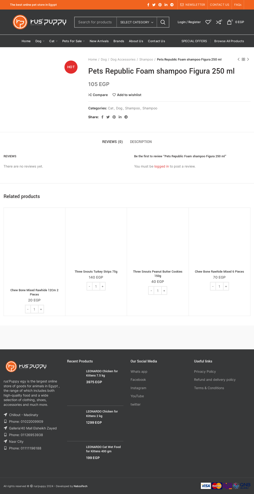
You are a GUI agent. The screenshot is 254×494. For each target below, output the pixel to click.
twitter (136, 404)
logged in (161, 166)
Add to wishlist (129, 95)
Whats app (139, 371)
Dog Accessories (123, 59)
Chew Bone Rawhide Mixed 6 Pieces (219, 272)
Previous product (238, 59)
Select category (134, 22)
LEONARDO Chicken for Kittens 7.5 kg (102, 373)
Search (163, 22)
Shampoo (146, 59)
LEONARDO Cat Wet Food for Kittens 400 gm (103, 449)
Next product (248, 59)
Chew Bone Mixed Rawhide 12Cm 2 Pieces (34, 292)
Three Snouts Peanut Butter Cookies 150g (157, 274)
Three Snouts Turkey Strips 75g (96, 272)
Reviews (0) (112, 141)
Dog (104, 59)
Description (141, 141)
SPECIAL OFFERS (194, 41)
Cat (110, 108)
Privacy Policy (205, 371)
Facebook (138, 379)
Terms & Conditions (209, 388)
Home (92, 59)
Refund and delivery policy (215, 379)
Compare (100, 95)
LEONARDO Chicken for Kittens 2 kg (102, 413)
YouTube (137, 396)
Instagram (138, 388)
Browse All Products (229, 41)
